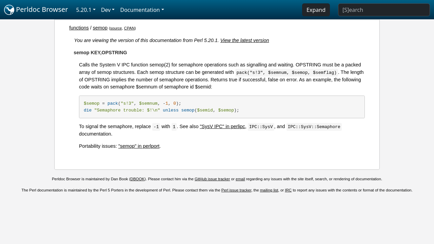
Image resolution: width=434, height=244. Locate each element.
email (240, 179)
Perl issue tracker (236, 190)
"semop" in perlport (138, 146)
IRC (288, 190)
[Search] (384, 9)
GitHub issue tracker (212, 179)
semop (100, 27)
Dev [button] (106, 10)
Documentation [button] (140, 10)
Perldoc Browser (36, 10)
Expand (316, 10)
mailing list (269, 190)
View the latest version (244, 40)
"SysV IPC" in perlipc (222, 126)
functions (79, 27)
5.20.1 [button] (84, 10)
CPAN (129, 28)
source (116, 28)
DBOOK (138, 179)
